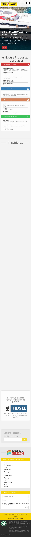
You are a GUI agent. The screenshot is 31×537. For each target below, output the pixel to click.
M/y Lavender (13, 93)
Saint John (5, 73)
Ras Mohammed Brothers (14, 69)
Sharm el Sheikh (7, 124)
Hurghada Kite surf (7, 77)
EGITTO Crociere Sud (8, 71)
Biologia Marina (8, 482)
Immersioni (7, 463)
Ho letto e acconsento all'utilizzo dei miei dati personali (15, 504)
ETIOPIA (5, 103)
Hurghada (5, 127)
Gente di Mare (7, 469)
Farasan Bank (13, 83)
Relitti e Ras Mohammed (8, 76)
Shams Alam (12, 120)
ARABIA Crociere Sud (8, 82)
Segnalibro (6, 480)
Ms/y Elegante (14, 94)
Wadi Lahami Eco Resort (8, 122)
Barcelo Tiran (6, 125)
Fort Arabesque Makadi (8, 128)
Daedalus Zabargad (7, 68)
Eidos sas (10, 534)
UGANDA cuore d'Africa (8, 108)
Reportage (6, 477)
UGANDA (5, 107)
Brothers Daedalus (16, 68)
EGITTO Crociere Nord (8, 75)
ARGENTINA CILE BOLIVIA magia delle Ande (12, 112)
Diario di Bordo (8, 475)
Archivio (6, 486)
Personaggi (7, 472)
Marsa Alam (6, 119)
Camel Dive (22, 125)
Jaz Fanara (17, 125)
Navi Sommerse (8, 465)
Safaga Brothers (24, 69)
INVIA (26, 507)
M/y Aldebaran (6, 93)
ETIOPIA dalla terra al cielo (8, 104)
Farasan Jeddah (6, 83)
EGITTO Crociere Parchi (8, 67)
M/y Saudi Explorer (21, 93)
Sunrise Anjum (6, 120)
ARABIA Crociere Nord (8, 79)
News (5, 484)
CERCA (24, 438)
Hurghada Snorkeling (18, 76)
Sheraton (12, 125)
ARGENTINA (6, 110)
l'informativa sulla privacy (13, 503)
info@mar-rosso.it (18, 518)
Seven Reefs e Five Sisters (8, 80)
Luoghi (5, 467)
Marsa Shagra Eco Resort (21, 120)
